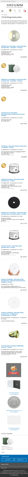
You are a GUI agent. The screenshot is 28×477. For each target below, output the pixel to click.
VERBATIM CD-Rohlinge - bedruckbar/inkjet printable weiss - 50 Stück (12, 180)
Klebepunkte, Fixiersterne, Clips (14, 404)
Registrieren (20, 459)
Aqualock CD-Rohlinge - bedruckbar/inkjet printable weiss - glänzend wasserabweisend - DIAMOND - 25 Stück (13, 281)
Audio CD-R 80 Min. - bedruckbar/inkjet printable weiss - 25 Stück (11, 246)
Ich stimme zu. (14, 475)
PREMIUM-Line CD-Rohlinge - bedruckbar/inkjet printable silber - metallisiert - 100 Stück (13, 46)
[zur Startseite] (15, 7)
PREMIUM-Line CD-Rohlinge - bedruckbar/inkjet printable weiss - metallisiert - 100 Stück (13, 80)
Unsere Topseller (6, 434)
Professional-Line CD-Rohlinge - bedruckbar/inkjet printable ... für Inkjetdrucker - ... (7, 444)
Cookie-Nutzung (23, 473)
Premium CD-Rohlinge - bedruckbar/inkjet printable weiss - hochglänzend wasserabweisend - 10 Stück (12, 314)
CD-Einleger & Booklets (14, 421)
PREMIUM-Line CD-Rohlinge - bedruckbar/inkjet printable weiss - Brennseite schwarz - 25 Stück (13, 213)
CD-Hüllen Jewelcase (14, 386)
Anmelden (7, 459)
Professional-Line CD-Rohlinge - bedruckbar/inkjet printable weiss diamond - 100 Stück (13, 114)
